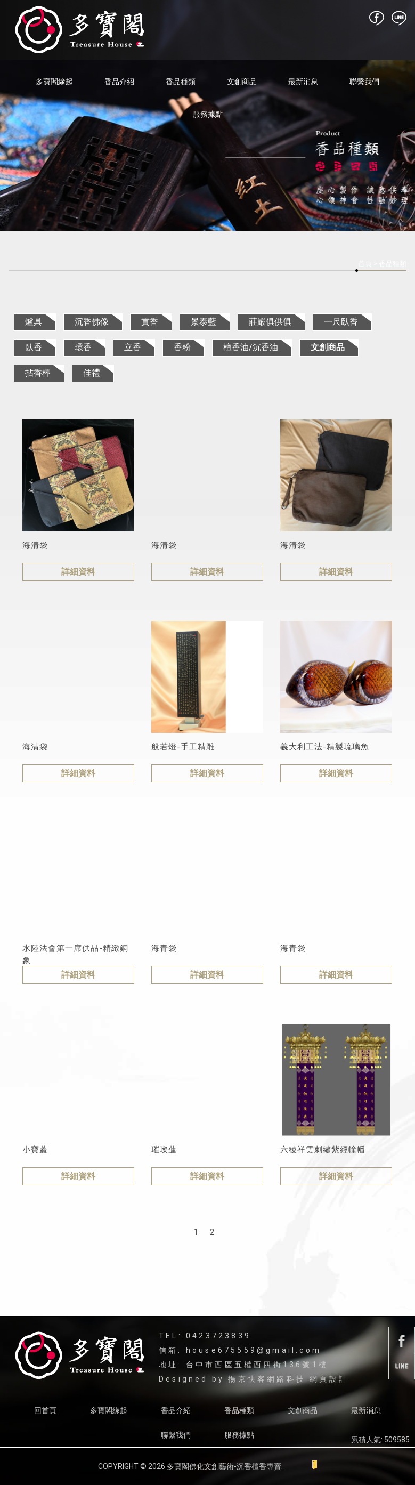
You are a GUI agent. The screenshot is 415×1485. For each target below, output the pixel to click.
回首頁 (45, 1410)
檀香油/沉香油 (250, 347)
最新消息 (303, 81)
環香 (83, 347)
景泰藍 (203, 322)
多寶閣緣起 (54, 81)
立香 (132, 347)
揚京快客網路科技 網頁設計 (288, 1379)
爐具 (33, 322)
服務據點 (208, 114)
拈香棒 (38, 373)
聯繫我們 (364, 81)
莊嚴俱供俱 (270, 322)
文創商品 (242, 81)
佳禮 (91, 373)
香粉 (182, 347)
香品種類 (181, 81)
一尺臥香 (341, 322)
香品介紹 (119, 81)
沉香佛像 (92, 322)
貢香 (149, 322)
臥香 (33, 347)
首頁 (365, 264)
